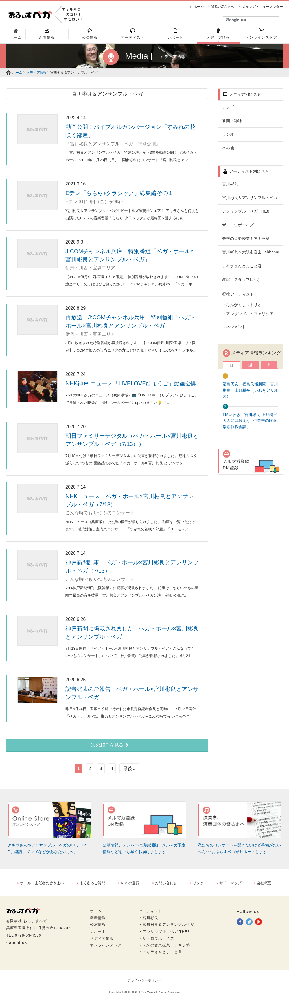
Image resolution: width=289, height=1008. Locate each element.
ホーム (17, 75)
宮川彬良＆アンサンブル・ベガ (249, 200)
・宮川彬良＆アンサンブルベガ (166, 927)
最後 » (129, 771)
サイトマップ (229, 885)
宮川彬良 (230, 186)
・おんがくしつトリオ (242, 307)
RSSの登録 (128, 885)
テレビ (228, 109)
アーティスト (150, 913)
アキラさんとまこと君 (242, 268)
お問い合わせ (164, 885)
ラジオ (228, 137)
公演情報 (98, 927)
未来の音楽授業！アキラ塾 (246, 241)
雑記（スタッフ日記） (242, 282)
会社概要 (263, 885)
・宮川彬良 (148, 920)
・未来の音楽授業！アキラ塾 (164, 948)
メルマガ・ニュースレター (262, 7)
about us (18, 945)
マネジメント (234, 329)
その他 (228, 150)
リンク (197, 885)
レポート (98, 934)
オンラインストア (106, 948)
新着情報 (98, 920)
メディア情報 (36, 75)
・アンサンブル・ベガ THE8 (164, 934)
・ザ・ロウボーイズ (156, 941)
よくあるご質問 (91, 885)
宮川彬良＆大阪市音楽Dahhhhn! (250, 255)
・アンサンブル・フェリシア (247, 316)
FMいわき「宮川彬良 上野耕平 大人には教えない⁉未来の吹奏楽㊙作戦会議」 (252, 423)
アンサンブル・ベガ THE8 (245, 213)
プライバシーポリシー (144, 983)
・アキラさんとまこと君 (160, 954)
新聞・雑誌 (232, 123)
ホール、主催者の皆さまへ (214, 7)
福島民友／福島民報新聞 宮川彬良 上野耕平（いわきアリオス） (250, 392)
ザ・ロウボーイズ (238, 227)
